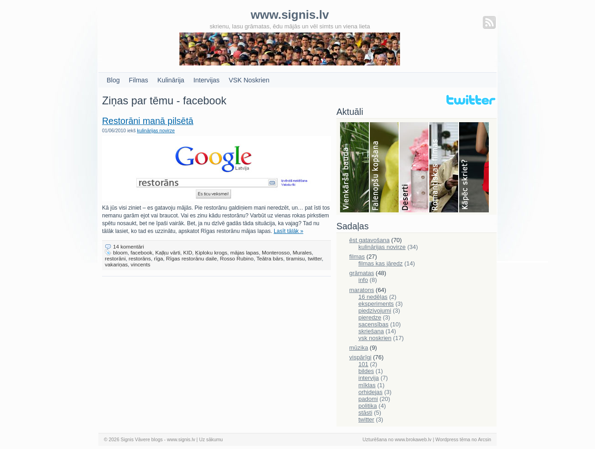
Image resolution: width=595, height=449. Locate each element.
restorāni (115, 258)
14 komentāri (128, 246)
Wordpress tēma (452, 439)
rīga (158, 258)
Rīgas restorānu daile (191, 258)
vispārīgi (360, 357)
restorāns (140, 258)
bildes (366, 371)
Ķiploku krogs (211, 252)
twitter (315, 258)
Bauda (355, 168)
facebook (141, 252)
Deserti (414, 168)
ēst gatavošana (369, 240)
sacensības (373, 324)
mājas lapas (244, 252)
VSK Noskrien (249, 80)
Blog (113, 80)
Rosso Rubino (236, 258)
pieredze (369, 317)
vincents (141, 264)
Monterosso (276, 252)
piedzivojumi (374, 310)
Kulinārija (170, 80)
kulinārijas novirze (156, 130)
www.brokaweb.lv (413, 439)
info (363, 279)
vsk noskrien (374, 338)
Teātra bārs (269, 258)
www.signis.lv (181, 439)
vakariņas (116, 264)
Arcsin (484, 439)
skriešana (371, 331)
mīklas (367, 385)
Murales (302, 252)
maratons (361, 290)
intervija (368, 377)
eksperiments (376, 303)
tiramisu (295, 258)
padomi (368, 398)
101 (363, 364)
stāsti (365, 412)
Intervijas (207, 80)
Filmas (138, 80)
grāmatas (361, 273)
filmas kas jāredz (380, 263)
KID (187, 252)
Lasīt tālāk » (288, 231)
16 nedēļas (373, 296)
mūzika (358, 347)
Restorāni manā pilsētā (147, 121)
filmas (357, 256)
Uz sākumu (211, 439)
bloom (120, 252)
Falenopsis (385, 168)
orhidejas (370, 392)
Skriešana (474, 168)
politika (367, 405)
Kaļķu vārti (167, 252)
